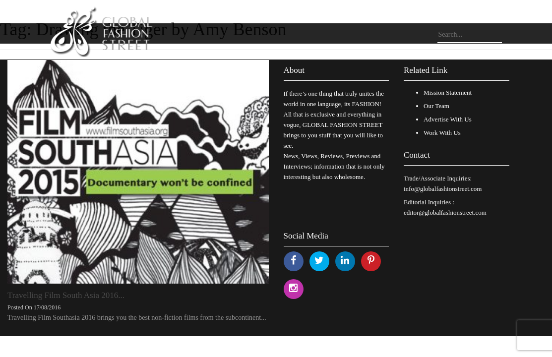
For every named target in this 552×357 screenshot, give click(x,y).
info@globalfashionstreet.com (443, 188)
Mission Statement (448, 92)
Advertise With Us (448, 119)
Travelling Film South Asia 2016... (65, 295)
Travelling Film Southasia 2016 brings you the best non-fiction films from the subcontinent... (136, 317)
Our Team (436, 106)
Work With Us (442, 132)
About (294, 70)
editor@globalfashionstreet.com (445, 212)
